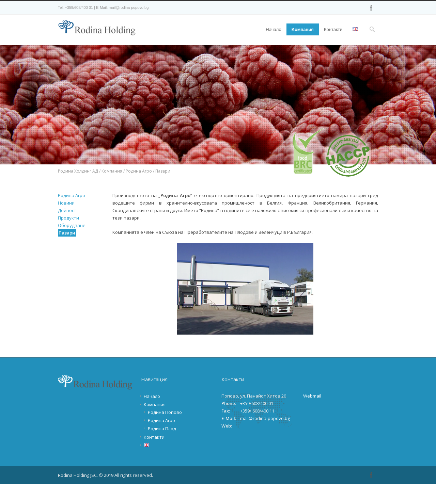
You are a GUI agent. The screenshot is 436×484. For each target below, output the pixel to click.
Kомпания (303, 29)
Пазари (67, 233)
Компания (112, 171)
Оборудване (71, 225)
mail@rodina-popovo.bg (265, 418)
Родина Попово (165, 412)
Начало (273, 29)
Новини (66, 203)
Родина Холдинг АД (78, 171)
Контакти (333, 29)
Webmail (312, 396)
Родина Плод (162, 428)
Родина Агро (139, 171)
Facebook (371, 8)
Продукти (68, 218)
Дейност (67, 210)
